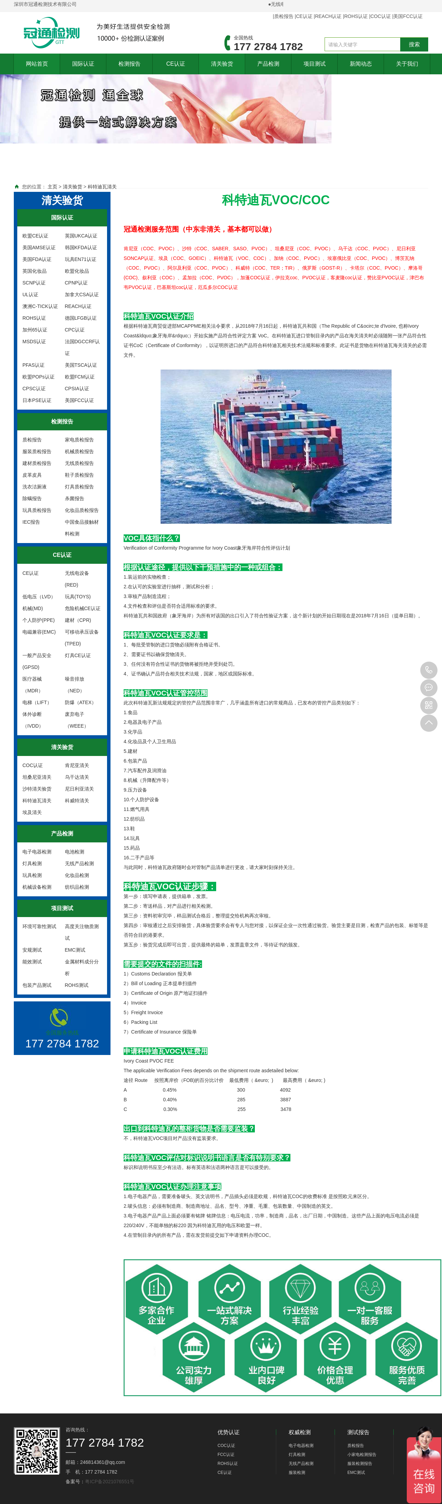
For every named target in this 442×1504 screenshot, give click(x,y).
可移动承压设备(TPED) (82, 637)
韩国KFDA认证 (81, 247)
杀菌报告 (74, 498)
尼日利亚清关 (79, 789)
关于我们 (407, 64)
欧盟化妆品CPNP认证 (77, 277)
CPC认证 (75, 330)
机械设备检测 (36, 887)
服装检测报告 (359, 1463)
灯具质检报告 (79, 486)
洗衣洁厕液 (34, 486)
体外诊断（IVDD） (33, 720)
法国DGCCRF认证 (82, 347)
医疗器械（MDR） (32, 684)
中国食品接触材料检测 (82, 527)
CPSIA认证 (77, 388)
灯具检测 (32, 863)
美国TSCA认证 (81, 365)
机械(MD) (32, 608)
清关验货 (222, 64)
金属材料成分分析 (82, 967)
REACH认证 (328, 16)
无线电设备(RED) (77, 579)
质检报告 (284, 16)
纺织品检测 (77, 887)
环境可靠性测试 (39, 926)
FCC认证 (226, 1454)
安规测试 (32, 950)
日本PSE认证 (36, 400)
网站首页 (37, 64)
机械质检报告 (79, 451)
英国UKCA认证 (81, 236)
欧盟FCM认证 (80, 377)
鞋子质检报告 (79, 475)
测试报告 (358, 1432)
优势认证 (229, 1432)
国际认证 (83, 64)
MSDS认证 (34, 341)
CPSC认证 (34, 388)
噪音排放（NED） (75, 684)
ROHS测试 (76, 985)
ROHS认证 (356, 16)
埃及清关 (32, 812)
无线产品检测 (79, 863)
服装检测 (297, 1472)
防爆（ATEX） (81, 702)
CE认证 (304, 16)
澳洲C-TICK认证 (40, 306)
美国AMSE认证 (39, 247)
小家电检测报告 (361, 1454)
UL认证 (30, 294)
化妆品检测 (77, 875)
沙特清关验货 (36, 789)
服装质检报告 (36, 451)
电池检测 (74, 851)
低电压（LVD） (39, 596)
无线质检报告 (79, 463)
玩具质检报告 (36, 510)
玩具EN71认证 (80, 259)
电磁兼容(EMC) (39, 632)
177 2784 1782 (429, 670)
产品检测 (268, 64)
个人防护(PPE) (38, 620)
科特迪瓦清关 (102, 186)
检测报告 (129, 64)
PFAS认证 (33, 365)
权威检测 (300, 1432)
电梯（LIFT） (37, 702)
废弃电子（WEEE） (77, 720)
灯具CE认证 (78, 655)
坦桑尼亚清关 (36, 777)
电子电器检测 (36, 851)
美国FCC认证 (408, 16)
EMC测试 (75, 950)
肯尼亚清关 (77, 765)
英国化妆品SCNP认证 (34, 277)
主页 (52, 186)
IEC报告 (31, 522)
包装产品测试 (36, 985)
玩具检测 (32, 875)
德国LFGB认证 (81, 318)
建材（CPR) (78, 620)
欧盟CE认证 (35, 236)
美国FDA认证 (36, 259)
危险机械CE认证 (82, 608)
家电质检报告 (79, 439)
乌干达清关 (77, 777)
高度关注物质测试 (82, 932)
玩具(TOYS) (78, 596)
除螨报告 (32, 498)
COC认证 (381, 16)
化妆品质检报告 (82, 510)
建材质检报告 (36, 463)
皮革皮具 (32, 475)
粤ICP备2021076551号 (109, 1481)
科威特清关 (77, 800)
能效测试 (32, 961)
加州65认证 (34, 330)
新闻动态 (361, 64)
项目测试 (315, 64)
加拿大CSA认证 (82, 294)
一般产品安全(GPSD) (36, 661)
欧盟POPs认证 (38, 377)
